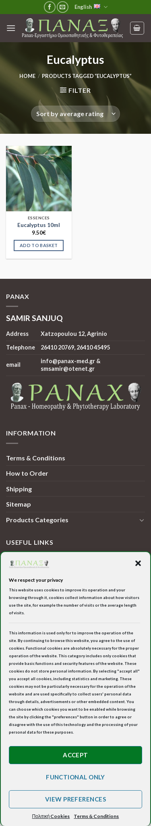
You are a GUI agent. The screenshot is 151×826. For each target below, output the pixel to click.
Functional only (75, 777)
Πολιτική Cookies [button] (51, 816)
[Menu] (11, 28)
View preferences (75, 799)
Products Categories (37, 519)
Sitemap (18, 504)
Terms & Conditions (35, 458)
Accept (75, 755)
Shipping (19, 489)
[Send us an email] (62, 7)
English (91, 7)
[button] (138, 563)
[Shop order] (75, 114)
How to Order (27, 473)
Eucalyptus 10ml (38, 225)
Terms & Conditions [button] (96, 816)
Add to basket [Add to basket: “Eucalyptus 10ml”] (39, 245)
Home (27, 76)
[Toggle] (142, 520)
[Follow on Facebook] (50, 7)
